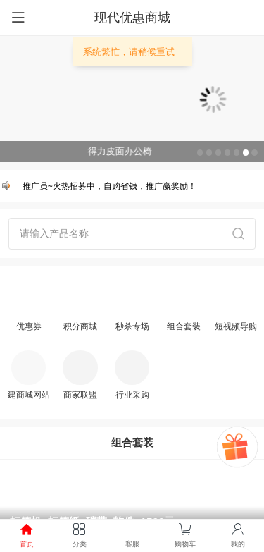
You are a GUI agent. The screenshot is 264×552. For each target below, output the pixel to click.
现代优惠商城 (132, 18)
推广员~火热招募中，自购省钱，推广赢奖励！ (111, 186)
